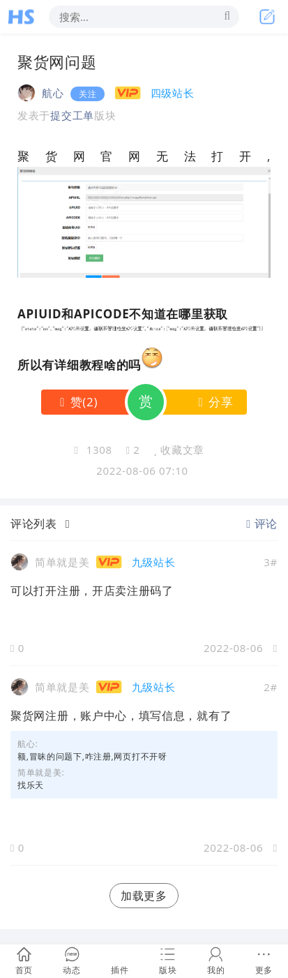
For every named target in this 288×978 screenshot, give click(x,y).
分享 (213, 402)
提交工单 (72, 115)
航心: (27, 744)
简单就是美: (40, 772)
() (76, 402)
